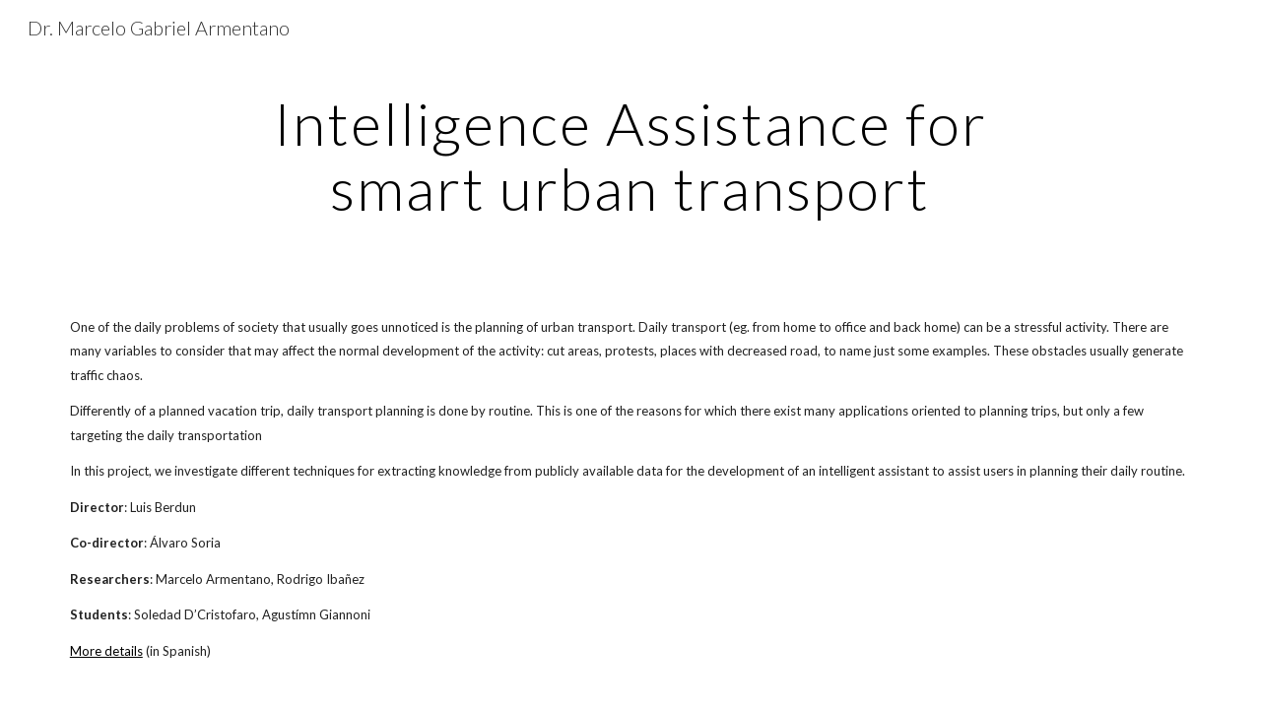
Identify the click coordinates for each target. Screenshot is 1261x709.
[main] (630, 155)
